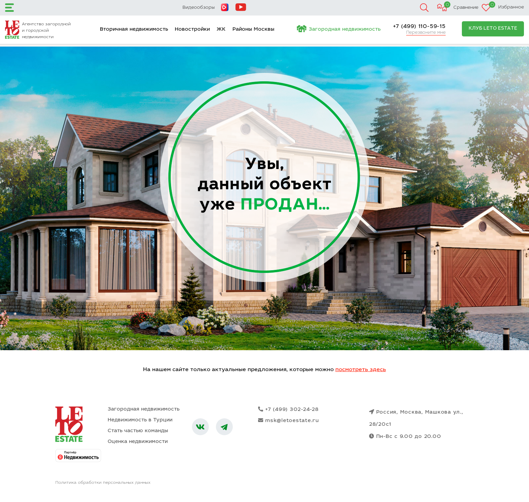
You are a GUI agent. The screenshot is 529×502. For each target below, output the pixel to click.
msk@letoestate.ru (288, 420)
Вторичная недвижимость (134, 29)
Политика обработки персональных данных (102, 483)
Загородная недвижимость (345, 29)
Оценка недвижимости (138, 441)
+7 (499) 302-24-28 (288, 409)
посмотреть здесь (360, 369)
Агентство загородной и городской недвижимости (46, 30)
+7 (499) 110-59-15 (419, 26)
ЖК (221, 29)
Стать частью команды (138, 431)
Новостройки (192, 29)
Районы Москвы (253, 29)
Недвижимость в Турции (140, 420)
